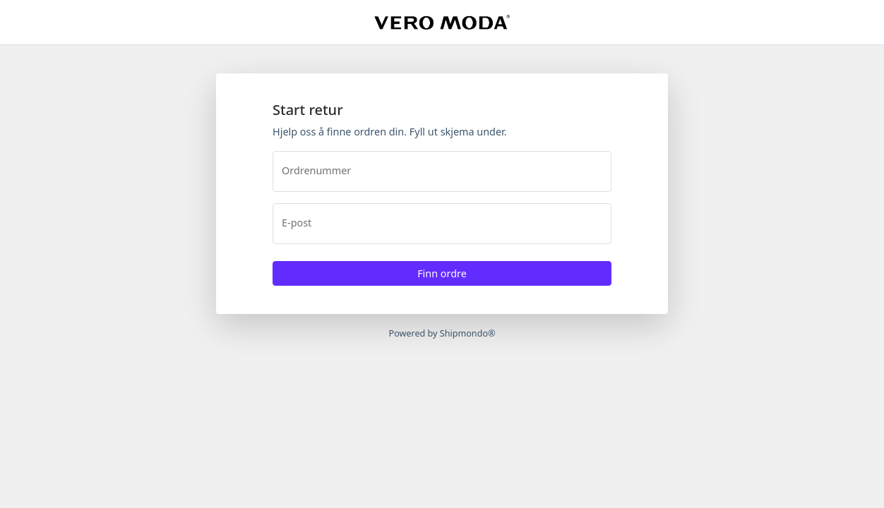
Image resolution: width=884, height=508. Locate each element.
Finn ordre (442, 273)
